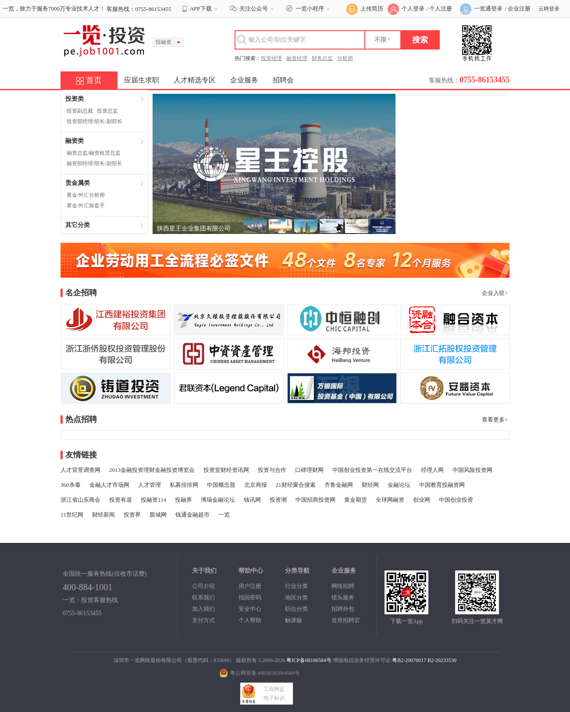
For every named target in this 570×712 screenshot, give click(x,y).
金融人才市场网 (109, 485)
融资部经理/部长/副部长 (94, 163)
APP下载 (201, 8)
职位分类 (296, 609)
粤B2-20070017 (409, 660)
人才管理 (149, 485)
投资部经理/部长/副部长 (94, 121)
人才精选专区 (195, 80)
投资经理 (271, 58)
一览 (224, 514)
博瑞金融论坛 (218, 499)
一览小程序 (309, 8)
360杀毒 (71, 485)
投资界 (132, 514)
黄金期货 (355, 499)
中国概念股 (221, 485)
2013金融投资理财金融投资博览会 (152, 470)
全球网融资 (390, 499)
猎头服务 (342, 597)
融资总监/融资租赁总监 (94, 153)
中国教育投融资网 (442, 485)
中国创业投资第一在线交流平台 (372, 470)
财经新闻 (103, 514)
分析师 (345, 58)
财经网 (370, 485)
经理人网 (432, 470)
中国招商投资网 (315, 499)
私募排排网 (184, 485)
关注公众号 (253, 8)
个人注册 (440, 8)
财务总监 (322, 58)
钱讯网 (252, 499)
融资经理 (296, 58)
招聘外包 (342, 609)
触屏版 (293, 620)
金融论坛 (399, 485)
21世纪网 (72, 514)
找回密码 (250, 597)
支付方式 (203, 620)
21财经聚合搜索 (296, 485)
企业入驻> (495, 293)
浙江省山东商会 (80, 499)
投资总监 (107, 111)
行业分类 (296, 586)
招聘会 (283, 80)
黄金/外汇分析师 (86, 195)
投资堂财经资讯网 (226, 470)
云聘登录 (548, 9)
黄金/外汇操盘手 (86, 205)
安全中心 (250, 609)
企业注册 (519, 8)
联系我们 (203, 597)
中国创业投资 (456, 499)
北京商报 (255, 485)
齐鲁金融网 (338, 485)
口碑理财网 (309, 470)
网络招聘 (342, 586)
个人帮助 (250, 620)
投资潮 (278, 499)
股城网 (158, 514)
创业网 (421, 499)
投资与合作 (272, 470)
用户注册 (250, 586)
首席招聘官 (345, 620)
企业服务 (244, 80)
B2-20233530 (442, 660)
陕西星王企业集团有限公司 (194, 228)
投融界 (183, 499)
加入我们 (203, 609)
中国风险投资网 (472, 470)
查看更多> (495, 419)
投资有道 (120, 499)
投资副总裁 (80, 111)
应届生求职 (141, 80)
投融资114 (153, 499)
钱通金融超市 (192, 514)
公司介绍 (203, 586)
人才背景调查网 (80, 470)
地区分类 (296, 597)
